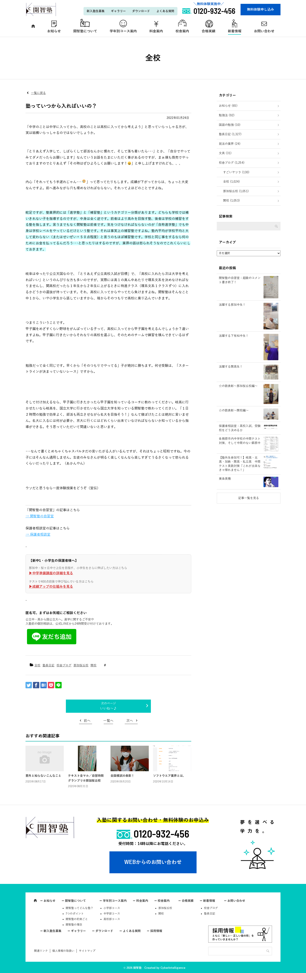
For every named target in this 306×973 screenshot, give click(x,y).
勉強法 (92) (227, 115)
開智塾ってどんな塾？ (79, 908)
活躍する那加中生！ (232, 304)
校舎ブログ (64, 665)
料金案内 (156, 31)
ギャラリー (118, 11)
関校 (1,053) (231, 200)
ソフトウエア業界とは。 (169, 775)
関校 (93, 665)
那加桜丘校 (81, 665)
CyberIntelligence (172, 967)
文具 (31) (225, 153)
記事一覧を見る (248, 498)
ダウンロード (141, 11)
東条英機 (225, 478)
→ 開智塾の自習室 (40, 516)
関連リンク (41, 950)
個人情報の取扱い (63, 950)
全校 (37, 665)
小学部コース (111, 908)
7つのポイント (75, 913)
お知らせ (54, 31)
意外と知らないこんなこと (43, 775)
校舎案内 (182, 31)
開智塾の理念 (74, 924)
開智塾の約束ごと (77, 919)
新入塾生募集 (96, 11)
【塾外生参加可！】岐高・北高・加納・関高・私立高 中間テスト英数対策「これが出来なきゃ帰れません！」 (240, 464)
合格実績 (208, 31)
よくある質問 (165, 11)
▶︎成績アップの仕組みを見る (51, 587)
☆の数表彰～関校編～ (234, 410)
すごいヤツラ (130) (236, 172)
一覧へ (108, 721)
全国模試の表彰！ (122, 775)
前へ (87, 721)
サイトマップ (87, 950)
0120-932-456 (161, 833)
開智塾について (85, 31)
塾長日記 (48, 665)
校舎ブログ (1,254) (232, 162)
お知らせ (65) (228, 105)
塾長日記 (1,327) (230, 134)
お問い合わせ (264, 31)
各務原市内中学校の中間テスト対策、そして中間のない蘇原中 (240, 441)
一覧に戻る (38, 93)
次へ (129, 721)
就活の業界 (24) (230, 143)
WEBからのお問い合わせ (153, 862)
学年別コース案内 (123, 31)
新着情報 (234, 31)
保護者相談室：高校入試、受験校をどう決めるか (240, 428)
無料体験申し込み (260, 9)
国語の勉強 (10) (230, 125)
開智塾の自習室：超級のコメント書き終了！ (240, 280)
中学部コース (111, 913)
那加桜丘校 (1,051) (236, 191)
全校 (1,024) (231, 181)
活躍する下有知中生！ (234, 335)
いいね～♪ (108, 708)
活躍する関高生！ (231, 366)
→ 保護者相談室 (38, 534)
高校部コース (111, 919)
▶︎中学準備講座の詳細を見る (51, 573)
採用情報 (156, 931)
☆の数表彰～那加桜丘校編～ (238, 386)
